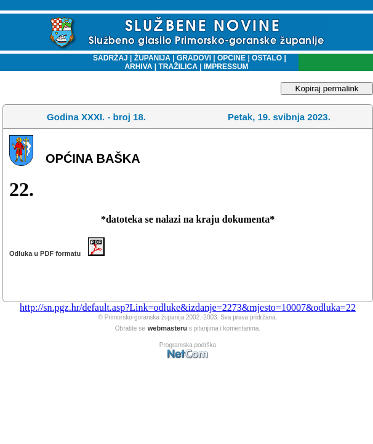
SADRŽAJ (107, 58)
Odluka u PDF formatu (57, 253)
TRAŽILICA (177, 66)
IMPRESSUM (226, 66)
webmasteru (167, 328)
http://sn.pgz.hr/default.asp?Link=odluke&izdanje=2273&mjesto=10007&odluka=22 (188, 307)
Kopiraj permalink (327, 88)
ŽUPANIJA (152, 58)
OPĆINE (231, 58)
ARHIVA (138, 66)
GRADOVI (194, 58)
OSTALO (267, 58)
